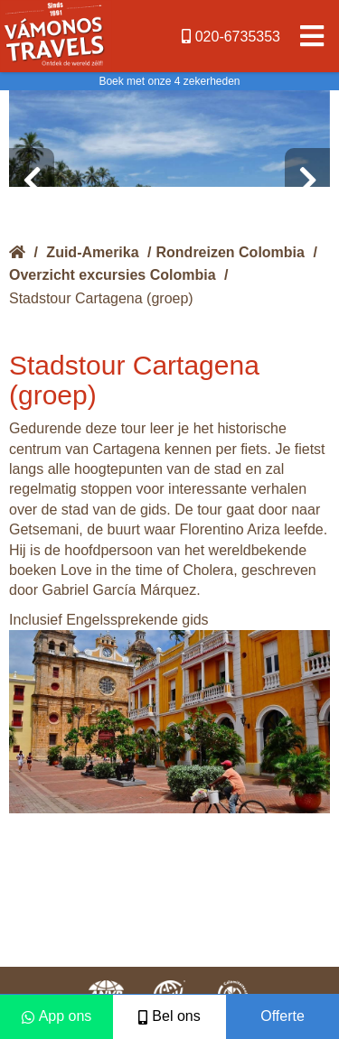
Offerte (282, 1016)
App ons (57, 1016)
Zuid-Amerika (92, 252)
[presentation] (31, 180)
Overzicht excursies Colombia (112, 275)
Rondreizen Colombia (230, 252)
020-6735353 (231, 36)
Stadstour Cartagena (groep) (101, 298)
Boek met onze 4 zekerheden (169, 81)
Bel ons (169, 1016)
